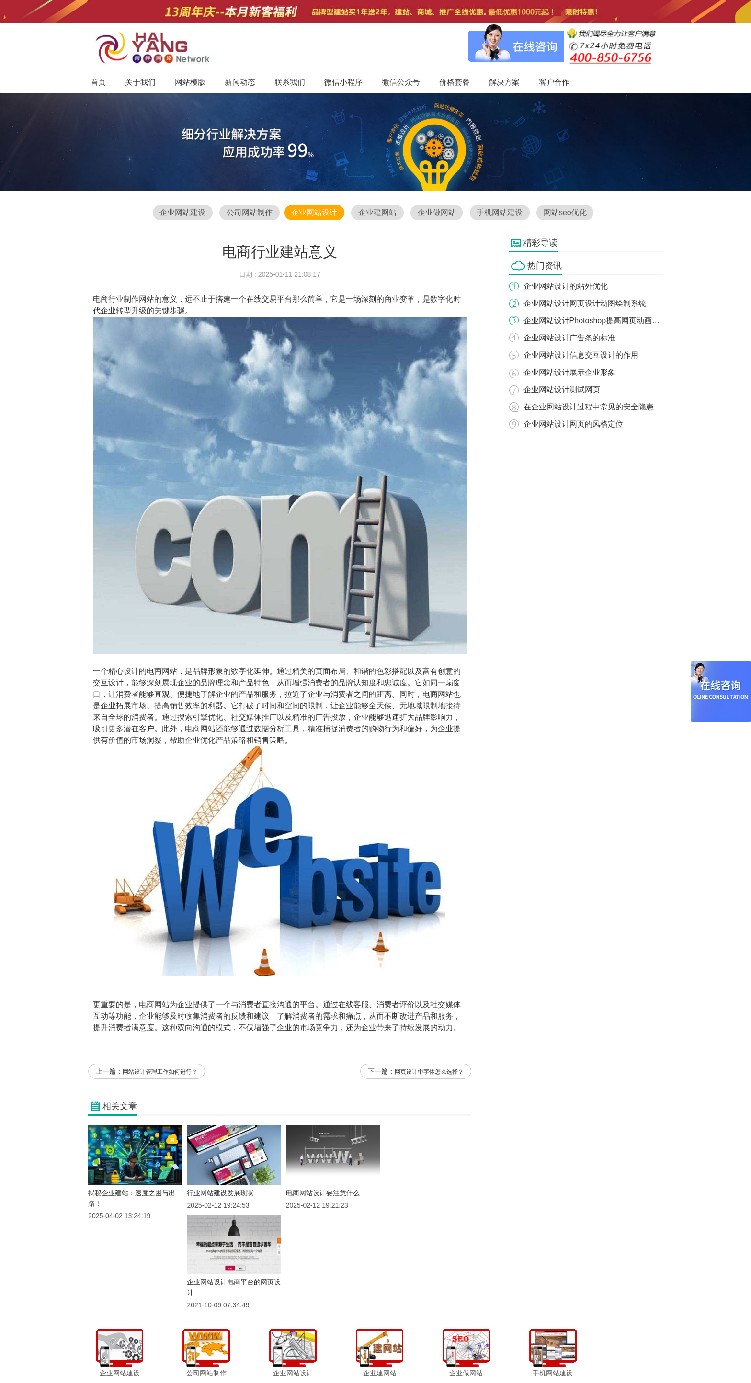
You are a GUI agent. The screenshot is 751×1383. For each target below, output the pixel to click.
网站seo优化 (566, 213)
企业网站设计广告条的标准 (570, 338)
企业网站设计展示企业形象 (570, 372)
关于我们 (232, 1356)
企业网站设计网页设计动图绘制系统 (585, 303)
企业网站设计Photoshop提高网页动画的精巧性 (603, 321)
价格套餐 (438, 1356)
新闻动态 (297, 1356)
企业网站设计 (314, 213)
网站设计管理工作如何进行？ (160, 1072)
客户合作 (503, 1356)
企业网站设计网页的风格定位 (574, 424)
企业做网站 (437, 213)
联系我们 (330, 1356)
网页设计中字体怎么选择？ (429, 1072)
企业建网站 (377, 213)
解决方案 (471, 1356)
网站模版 (264, 1356)
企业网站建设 (182, 213)
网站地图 (536, 1356)
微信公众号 (403, 1356)
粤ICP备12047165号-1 (457, 1373)
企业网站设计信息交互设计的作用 (581, 355)
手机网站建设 (500, 213)
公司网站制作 (249, 213)
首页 (206, 1356)
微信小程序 (365, 1356)
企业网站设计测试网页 (562, 389)
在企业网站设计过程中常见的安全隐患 (589, 407)
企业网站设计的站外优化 (566, 286)
